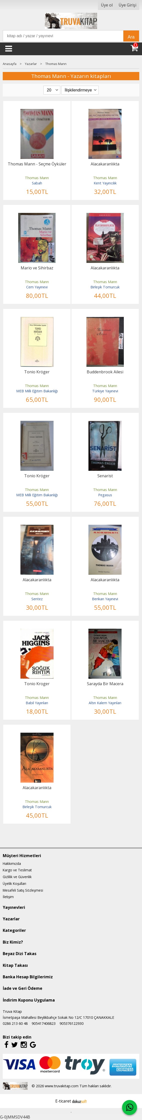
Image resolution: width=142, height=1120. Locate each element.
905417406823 (44, 1023)
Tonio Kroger (37, 683)
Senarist (105, 476)
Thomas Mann (37, 177)
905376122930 (71, 1023)
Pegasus (105, 495)
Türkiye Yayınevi (105, 391)
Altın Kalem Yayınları (105, 702)
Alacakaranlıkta (105, 164)
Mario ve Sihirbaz (37, 268)
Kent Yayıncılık (105, 183)
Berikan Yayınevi (105, 598)
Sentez (37, 598)
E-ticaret (63, 1101)
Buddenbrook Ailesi (105, 372)
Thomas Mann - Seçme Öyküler (37, 164)
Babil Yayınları (37, 702)
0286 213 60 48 (15, 1023)
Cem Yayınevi (37, 287)
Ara (131, 36)
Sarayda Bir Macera (105, 683)
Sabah (37, 183)
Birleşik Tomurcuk (105, 287)
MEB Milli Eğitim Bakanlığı (37, 391)
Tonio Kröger (37, 372)
